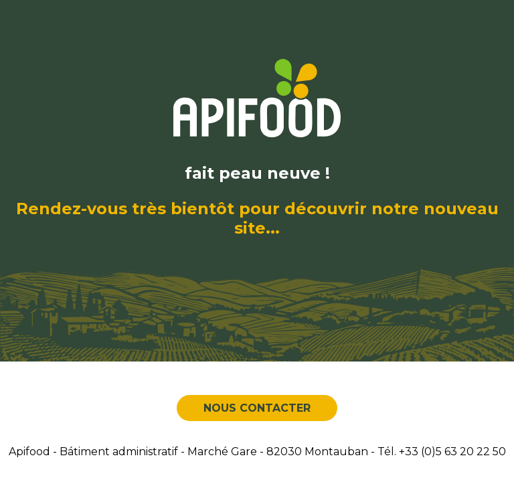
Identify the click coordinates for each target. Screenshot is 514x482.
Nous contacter (257, 408)
